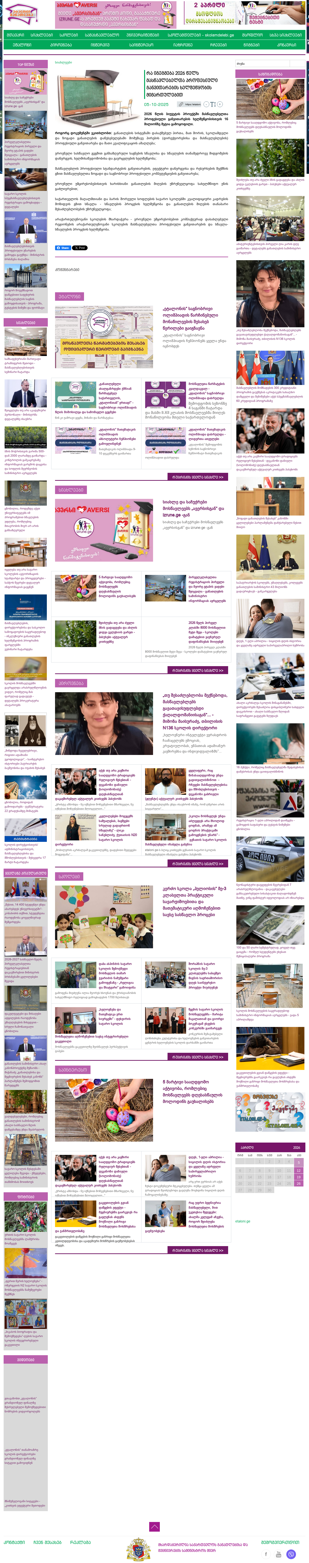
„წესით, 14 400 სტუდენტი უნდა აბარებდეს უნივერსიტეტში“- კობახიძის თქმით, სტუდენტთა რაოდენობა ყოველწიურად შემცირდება (25, 913)
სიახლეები (42, 35)
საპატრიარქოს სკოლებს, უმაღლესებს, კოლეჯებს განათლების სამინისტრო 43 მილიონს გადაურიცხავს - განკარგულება (269, 587)
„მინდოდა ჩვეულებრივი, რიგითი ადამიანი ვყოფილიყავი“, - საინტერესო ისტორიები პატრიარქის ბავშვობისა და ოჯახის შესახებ (25, 759)
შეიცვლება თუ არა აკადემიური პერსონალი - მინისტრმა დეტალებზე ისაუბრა (25, 415)
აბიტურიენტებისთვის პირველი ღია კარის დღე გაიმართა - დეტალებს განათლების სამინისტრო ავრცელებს (268, 248)
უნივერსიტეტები (142, 35)
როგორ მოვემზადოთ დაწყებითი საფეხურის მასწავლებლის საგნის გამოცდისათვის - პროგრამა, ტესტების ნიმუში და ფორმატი (24, 299)
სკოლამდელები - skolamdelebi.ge (201, 35)
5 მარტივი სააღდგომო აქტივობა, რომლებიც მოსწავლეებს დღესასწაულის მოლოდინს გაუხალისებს (266, 127)
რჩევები (218, 44)
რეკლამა (80, 1542)
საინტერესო (141, 44)
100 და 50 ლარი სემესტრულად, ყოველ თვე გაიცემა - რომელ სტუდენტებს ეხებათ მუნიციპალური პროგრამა (265, 952)
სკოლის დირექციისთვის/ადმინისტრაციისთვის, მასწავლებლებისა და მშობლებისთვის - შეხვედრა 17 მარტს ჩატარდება (25, 853)
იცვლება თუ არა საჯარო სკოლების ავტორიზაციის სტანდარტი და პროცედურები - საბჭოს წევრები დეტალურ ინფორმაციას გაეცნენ (25, 578)
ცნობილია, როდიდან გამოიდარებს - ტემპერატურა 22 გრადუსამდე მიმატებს (24, 807)
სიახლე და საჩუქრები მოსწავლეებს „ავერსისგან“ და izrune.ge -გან (25, 102)
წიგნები (252, 44)
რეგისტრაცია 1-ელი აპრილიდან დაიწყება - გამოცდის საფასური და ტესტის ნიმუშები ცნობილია (265, 825)
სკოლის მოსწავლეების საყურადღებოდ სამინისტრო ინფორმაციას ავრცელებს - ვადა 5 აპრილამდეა (267, 1015)
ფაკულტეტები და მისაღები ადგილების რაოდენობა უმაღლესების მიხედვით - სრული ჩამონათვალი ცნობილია (23, 1022)
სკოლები (69, 35)
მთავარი (15, 35)
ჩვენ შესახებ (48, 1542)
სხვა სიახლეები (286, 35)
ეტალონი (22, 44)
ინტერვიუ (100, 44)
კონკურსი (286, 44)
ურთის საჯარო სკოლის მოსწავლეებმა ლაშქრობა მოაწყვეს (22, 1239)
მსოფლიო (252, 35)
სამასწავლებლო (102, 35)
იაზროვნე (183, 44)
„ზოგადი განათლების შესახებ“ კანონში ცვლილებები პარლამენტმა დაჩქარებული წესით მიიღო (268, 523)
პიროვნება (61, 44)
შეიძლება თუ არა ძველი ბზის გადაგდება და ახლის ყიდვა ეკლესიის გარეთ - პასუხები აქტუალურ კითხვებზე (270, 184)
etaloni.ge (242, 1221)
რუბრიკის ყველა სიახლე (197, 477)
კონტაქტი (14, 1542)
